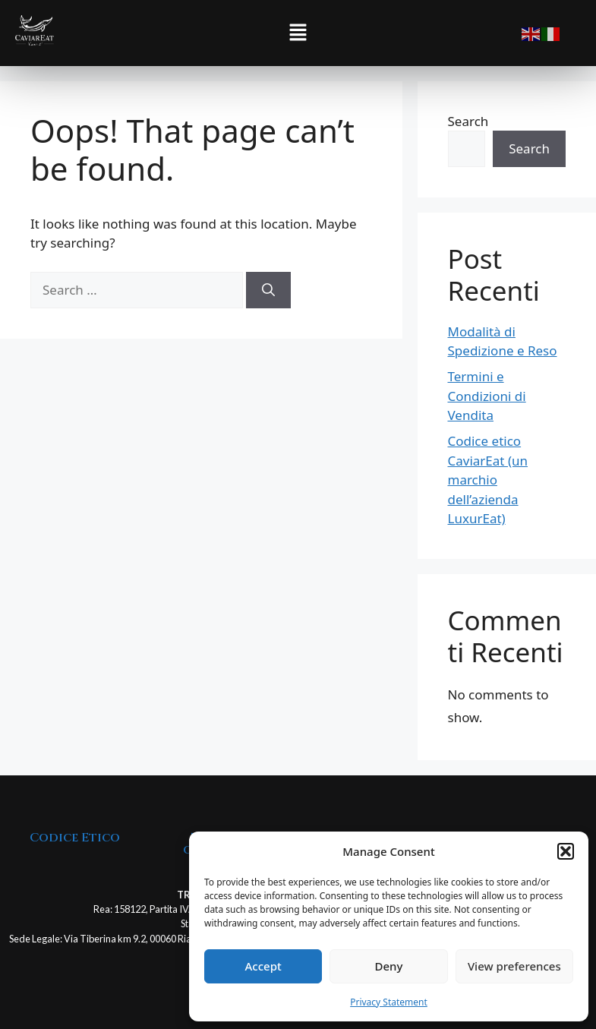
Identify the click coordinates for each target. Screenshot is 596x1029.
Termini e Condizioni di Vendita (487, 396)
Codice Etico (75, 837)
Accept (263, 966)
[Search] (268, 290)
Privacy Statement (388, 1002)
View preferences (514, 966)
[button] (565, 851)
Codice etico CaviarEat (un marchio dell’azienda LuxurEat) (488, 479)
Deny (389, 966)
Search (468, 121)
